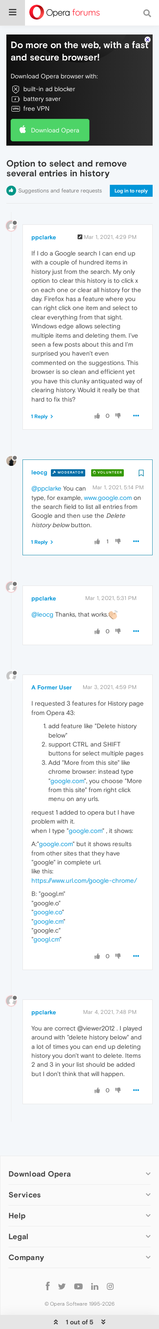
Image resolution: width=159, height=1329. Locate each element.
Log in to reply (131, 165)
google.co (47, 886)
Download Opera (55, 104)
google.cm (48, 895)
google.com (67, 754)
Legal (18, 1210)
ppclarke (43, 211)
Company (26, 1231)
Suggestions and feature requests (60, 164)
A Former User (51, 661)
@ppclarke (46, 462)
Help (16, 1189)
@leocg (42, 588)
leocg (39, 446)
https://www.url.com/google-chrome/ (84, 854)
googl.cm (46, 913)
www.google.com (108, 471)
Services (24, 1168)
